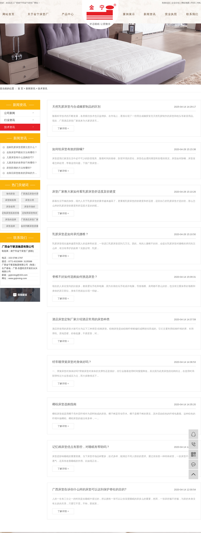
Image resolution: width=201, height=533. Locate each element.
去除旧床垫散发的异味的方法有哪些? (22, 173)
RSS (193, 3)
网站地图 (185, 3)
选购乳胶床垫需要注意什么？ (22, 147)
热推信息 (166, 3)
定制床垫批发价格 (10, 213)
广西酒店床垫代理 (29, 193)
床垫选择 (10, 226)
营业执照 (171, 14)
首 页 (20, 88)
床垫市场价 (29, 206)
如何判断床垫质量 (29, 226)
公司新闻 (9, 113)
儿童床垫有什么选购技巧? (20, 157)
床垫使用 (10, 206)
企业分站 (176, 3)
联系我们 (192, 14)
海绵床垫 (10, 193)
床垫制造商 (10, 200)
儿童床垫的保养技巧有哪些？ (22, 162)
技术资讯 (42, 88)
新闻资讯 (150, 14)
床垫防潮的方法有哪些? (19, 167)
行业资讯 (9, 120)
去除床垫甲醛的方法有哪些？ (22, 152)
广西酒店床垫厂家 (29, 219)
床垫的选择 (10, 219)
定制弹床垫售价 (29, 213)
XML (199, 3)
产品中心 (68, 14)
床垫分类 (29, 200)
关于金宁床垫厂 (38, 14)
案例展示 (129, 14)
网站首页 (9, 14)
